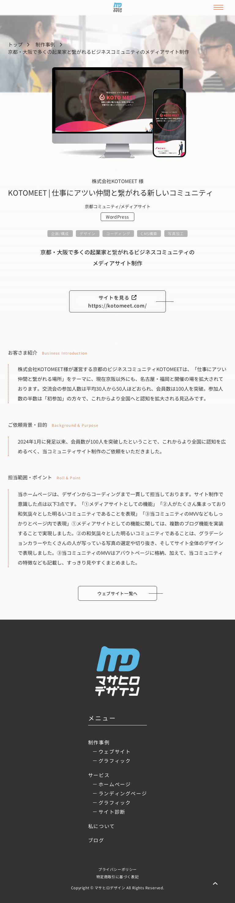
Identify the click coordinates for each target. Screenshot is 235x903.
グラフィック (115, 760)
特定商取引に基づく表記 (117, 877)
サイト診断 (112, 811)
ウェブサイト (115, 751)
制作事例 (45, 44)
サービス (99, 774)
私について (101, 826)
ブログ (96, 840)
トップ (15, 44)
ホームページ (115, 784)
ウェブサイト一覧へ (117, 593)
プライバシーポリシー (117, 869)
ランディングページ (123, 793)
